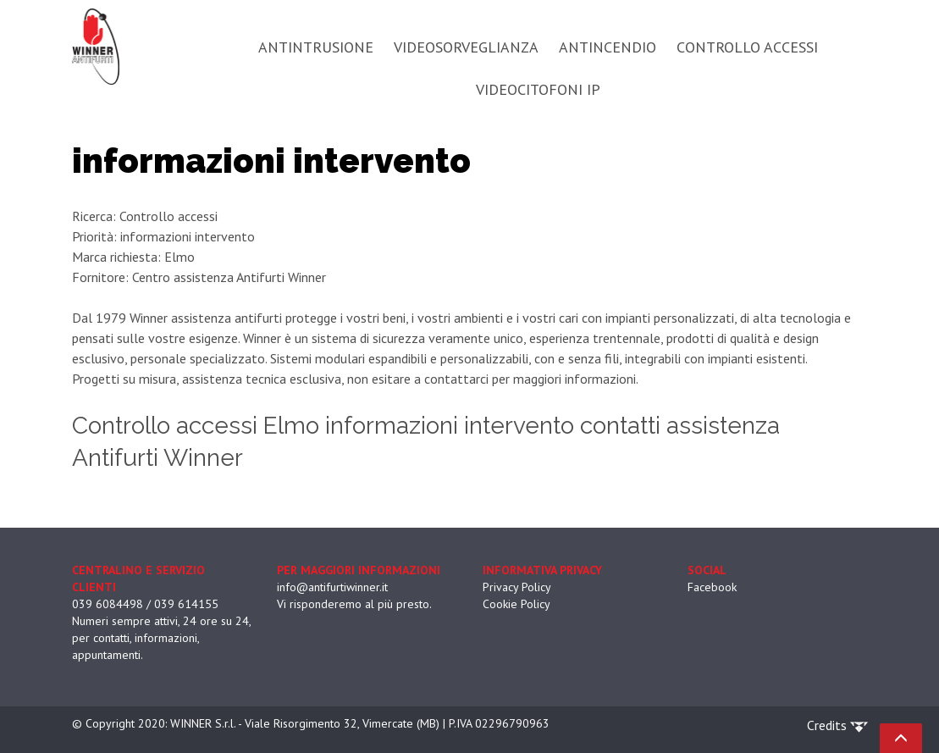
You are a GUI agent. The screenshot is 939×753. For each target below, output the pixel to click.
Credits (837, 725)
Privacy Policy (517, 587)
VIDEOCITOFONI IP (538, 89)
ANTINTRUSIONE (315, 47)
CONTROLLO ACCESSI (747, 47)
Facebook (712, 587)
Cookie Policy (516, 604)
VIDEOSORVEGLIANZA (466, 47)
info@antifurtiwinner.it (332, 587)
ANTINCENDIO (607, 47)
